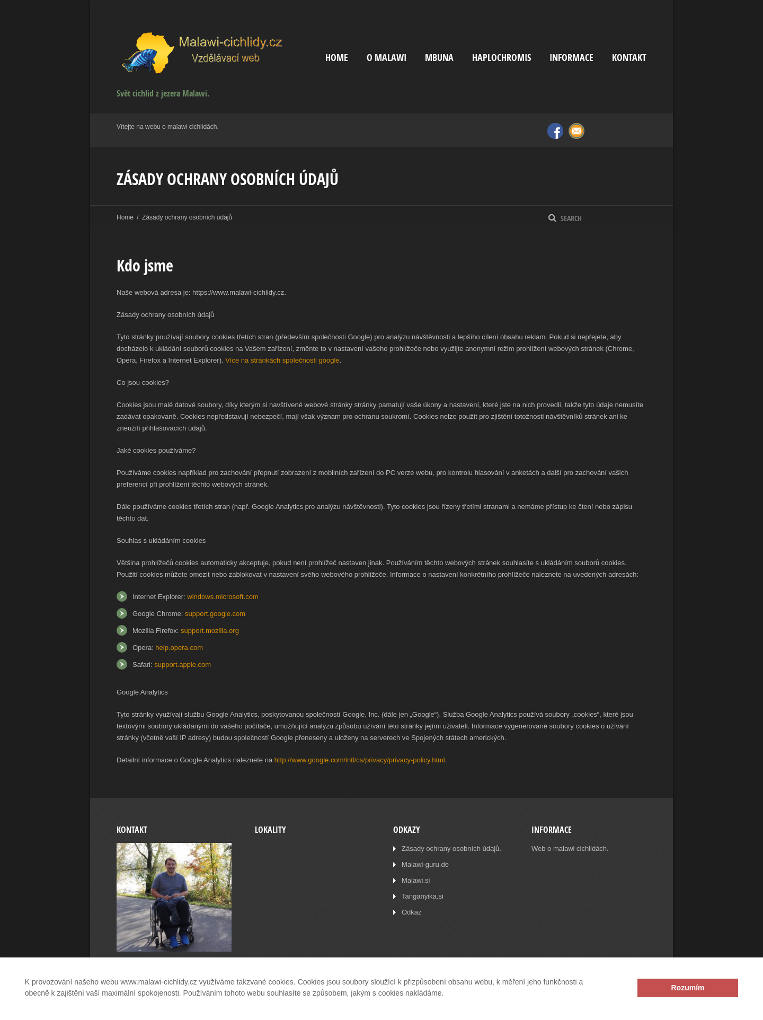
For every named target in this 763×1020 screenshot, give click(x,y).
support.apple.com (182, 665)
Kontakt (629, 57)
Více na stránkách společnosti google (282, 360)
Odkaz (412, 912)
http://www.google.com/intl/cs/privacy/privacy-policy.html (359, 760)
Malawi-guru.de (425, 864)
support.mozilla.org (210, 631)
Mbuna (439, 57)
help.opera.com (179, 648)
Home (336, 57)
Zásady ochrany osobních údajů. (451, 848)
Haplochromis (501, 57)
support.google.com (215, 614)
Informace (571, 57)
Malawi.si (416, 880)
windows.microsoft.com (222, 597)
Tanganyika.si (422, 896)
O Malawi (386, 57)
